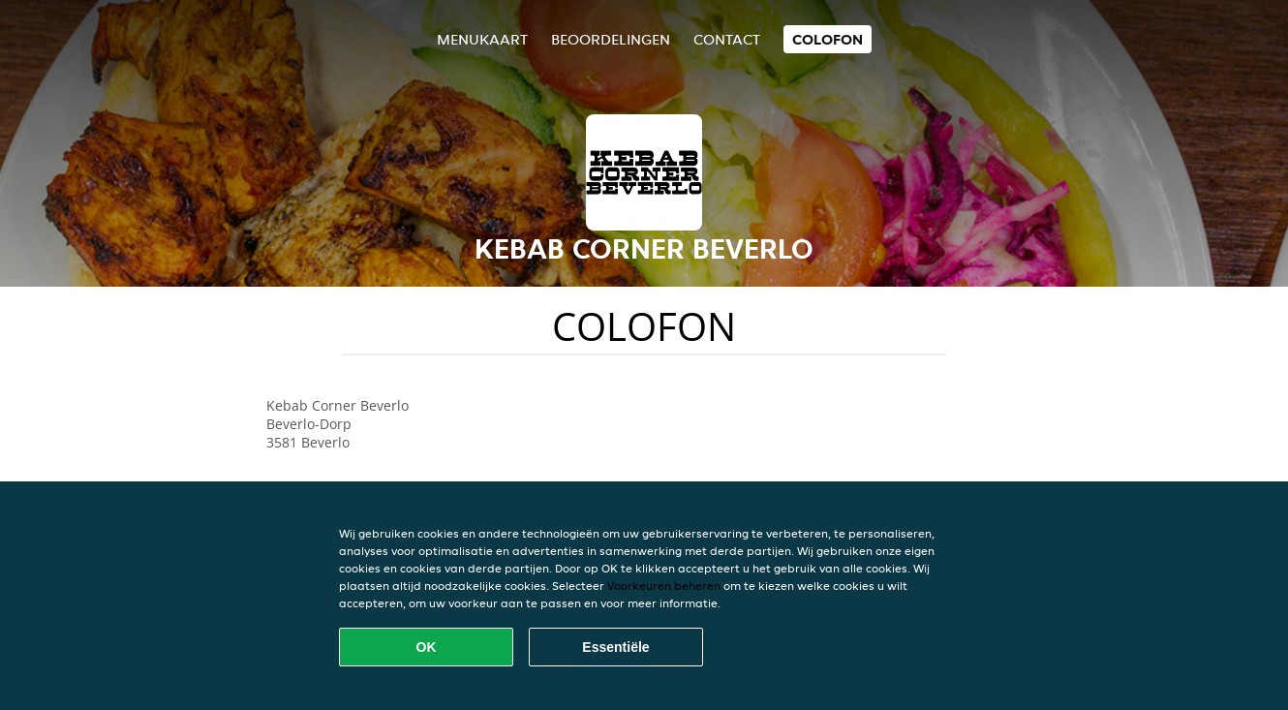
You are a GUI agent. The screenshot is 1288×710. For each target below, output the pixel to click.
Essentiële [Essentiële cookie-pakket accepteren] (615, 647)
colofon (827, 39)
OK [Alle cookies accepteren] (426, 647)
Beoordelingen (610, 39)
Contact (726, 39)
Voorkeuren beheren (664, 585)
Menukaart (482, 39)
